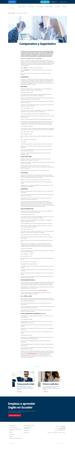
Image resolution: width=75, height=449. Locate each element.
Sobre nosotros (12, 425)
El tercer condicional (50, 384)
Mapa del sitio (26, 432)
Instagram (49, 432)
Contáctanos (26, 430)
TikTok (53, 432)
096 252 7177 (54, 1)
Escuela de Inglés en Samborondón (28, 428)
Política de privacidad (61, 443)
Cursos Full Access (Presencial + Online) (15, 430)
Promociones (12, 434)
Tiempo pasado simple (25, 384)
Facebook (56, 432)
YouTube (63, 432)
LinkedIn (59, 432)
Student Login (63, 1)
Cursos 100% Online (13, 427)
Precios (10, 432)
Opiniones (11, 436)
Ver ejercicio (20, 391)
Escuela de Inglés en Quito (29, 425)
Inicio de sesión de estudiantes (15, 438)
